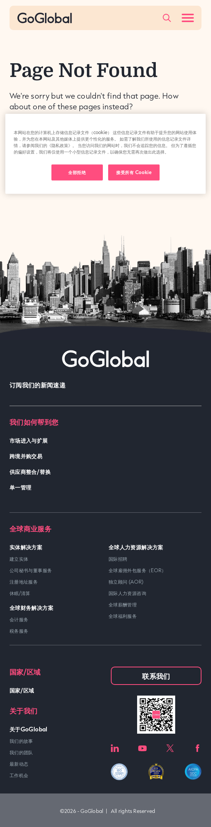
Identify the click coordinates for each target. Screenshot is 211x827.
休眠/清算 (20, 593)
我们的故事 (21, 740)
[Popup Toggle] (167, 18)
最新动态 (19, 763)
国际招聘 (118, 558)
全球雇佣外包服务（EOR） (137, 570)
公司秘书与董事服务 (31, 570)
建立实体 (19, 558)
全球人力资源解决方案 (136, 547)
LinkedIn (115, 748)
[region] (105, 154)
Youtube (142, 748)
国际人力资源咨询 (127, 593)
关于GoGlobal (29, 729)
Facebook (197, 748)
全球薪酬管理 (123, 604)
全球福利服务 (123, 616)
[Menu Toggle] (188, 18)
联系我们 (156, 676)
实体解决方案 (26, 547)
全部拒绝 (77, 172)
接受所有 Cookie (134, 172)
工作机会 (19, 775)
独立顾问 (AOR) (126, 581)
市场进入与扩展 (29, 440)
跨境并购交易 (26, 456)
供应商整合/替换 (30, 471)
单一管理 (20, 487)
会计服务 (19, 619)
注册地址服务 (24, 581)
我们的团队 (21, 752)
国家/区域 (22, 690)
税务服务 (19, 630)
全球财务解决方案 (31, 607)
